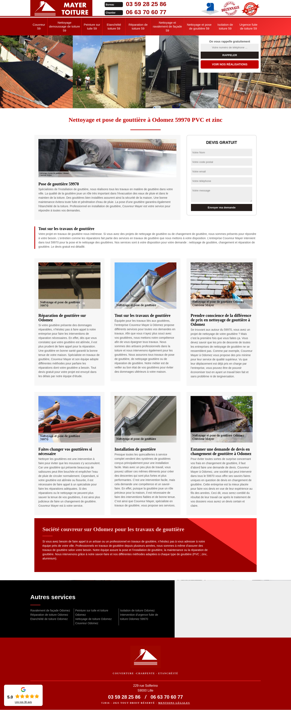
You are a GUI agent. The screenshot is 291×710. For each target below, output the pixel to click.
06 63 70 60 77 (142, 12)
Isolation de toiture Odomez (137, 610)
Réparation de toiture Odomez (49, 614)
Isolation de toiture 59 (225, 26)
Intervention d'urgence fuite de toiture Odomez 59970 (139, 617)
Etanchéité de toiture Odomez (49, 619)
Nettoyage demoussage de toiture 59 (64, 26)
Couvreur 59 (39, 26)
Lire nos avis (23, 702)
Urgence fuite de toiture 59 (248, 26)
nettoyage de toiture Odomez (93, 619)
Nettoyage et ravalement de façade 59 (167, 26)
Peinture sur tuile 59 (92, 26)
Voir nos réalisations (230, 64)
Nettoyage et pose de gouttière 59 (199, 26)
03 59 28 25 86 (142, 4)
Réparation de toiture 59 (138, 26)
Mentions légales (174, 703)
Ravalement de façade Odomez (50, 610)
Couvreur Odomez (86, 623)
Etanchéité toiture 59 (114, 26)
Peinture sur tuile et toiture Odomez (91, 612)
